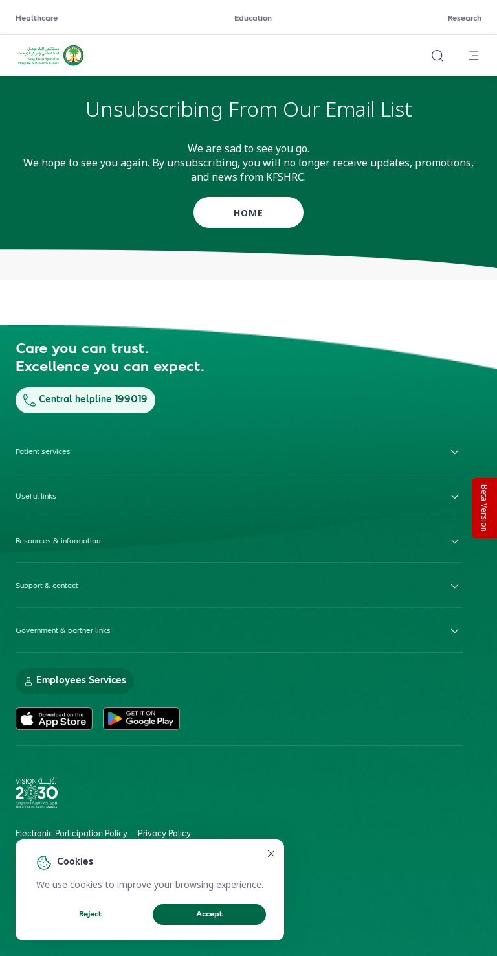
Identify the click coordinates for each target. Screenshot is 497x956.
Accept (209, 914)
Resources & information (239, 541)
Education (253, 19)
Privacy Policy (164, 834)
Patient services (239, 452)
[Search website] (437, 56)
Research (464, 19)
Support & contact (239, 586)
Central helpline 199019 (85, 400)
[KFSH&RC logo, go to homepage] (51, 64)
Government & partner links (239, 631)
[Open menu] (473, 55)
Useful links (239, 497)
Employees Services (74, 681)
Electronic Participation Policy (71, 834)
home (248, 213)
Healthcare (37, 19)
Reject (90, 914)
